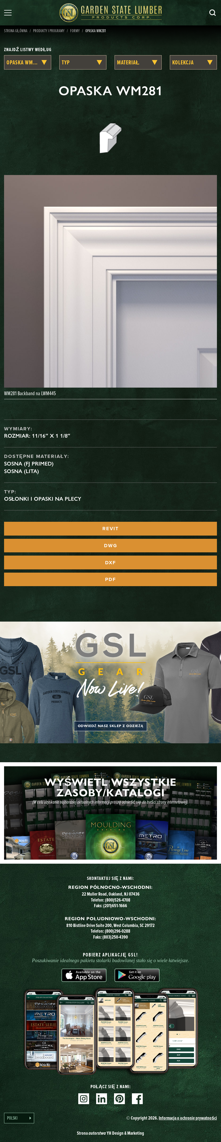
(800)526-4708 (117, 899)
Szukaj (212, 12)
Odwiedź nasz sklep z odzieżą (110, 726)
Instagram (83, 1098)
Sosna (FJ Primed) (29, 463)
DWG (110, 545)
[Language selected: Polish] (19, 1118)
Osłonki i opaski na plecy (42, 499)
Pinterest (119, 1098)
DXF (110, 562)
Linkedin (101, 1098)
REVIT (110, 528)
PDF (110, 579)
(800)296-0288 (117, 931)
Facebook (137, 1098)
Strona (110, 1133)
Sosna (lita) (21, 471)
